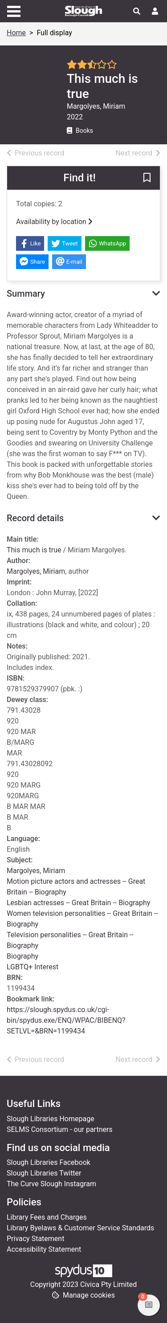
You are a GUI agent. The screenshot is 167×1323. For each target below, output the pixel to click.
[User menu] (155, 12)
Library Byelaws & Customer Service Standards (80, 1228)
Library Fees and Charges (47, 1217)
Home (16, 33)
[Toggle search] (137, 12)
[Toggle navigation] (13, 10)
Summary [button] (26, 293)
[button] (147, 178)
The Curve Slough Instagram (51, 1184)
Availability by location (54, 221)
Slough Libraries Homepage (50, 1119)
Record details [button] (35, 518)
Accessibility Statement (44, 1249)
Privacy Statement (35, 1238)
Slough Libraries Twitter (44, 1173)
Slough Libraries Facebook (48, 1162)
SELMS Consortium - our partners (60, 1129)
